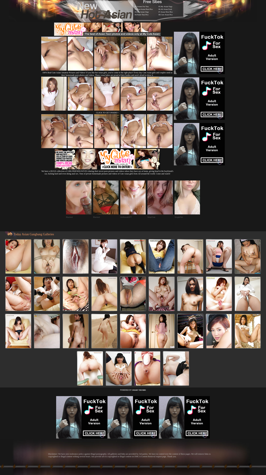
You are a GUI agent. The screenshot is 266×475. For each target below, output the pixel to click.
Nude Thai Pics (143, 15)
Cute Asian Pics (167, 15)
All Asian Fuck (166, 9)
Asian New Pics (167, 12)
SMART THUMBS (139, 390)
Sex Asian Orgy (143, 12)
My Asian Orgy (166, 6)
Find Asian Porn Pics (145, 9)
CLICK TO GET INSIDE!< (107, 112)
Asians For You (143, 6)
